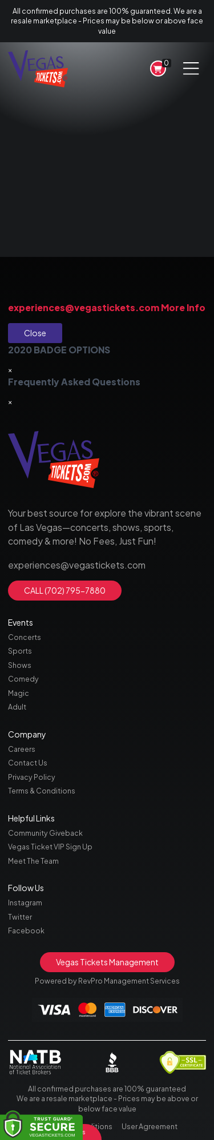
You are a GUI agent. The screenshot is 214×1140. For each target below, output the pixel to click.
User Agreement (149, 1126)
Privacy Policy (31, 777)
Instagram (25, 902)
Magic (18, 693)
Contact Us (27, 762)
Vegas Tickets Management (107, 962)
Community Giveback (45, 832)
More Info (183, 307)
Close (35, 333)
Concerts (24, 637)
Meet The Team (33, 860)
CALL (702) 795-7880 (65, 590)
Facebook (26, 930)
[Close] (10, 370)
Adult (17, 706)
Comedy (23, 678)
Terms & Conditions (41, 790)
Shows (19, 665)
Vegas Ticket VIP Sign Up (50, 846)
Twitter (20, 916)
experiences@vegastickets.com (83, 307)
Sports (20, 650)
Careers (21, 749)
